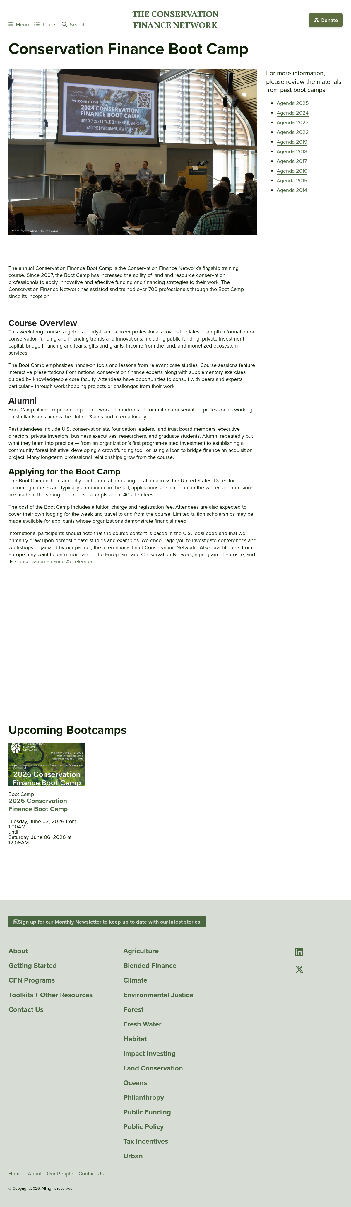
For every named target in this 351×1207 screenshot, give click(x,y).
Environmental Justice (158, 995)
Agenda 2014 (292, 190)
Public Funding (147, 1112)
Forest (133, 1009)
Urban (133, 1156)
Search (74, 24)
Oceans (135, 1082)
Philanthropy (143, 1097)
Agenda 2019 (292, 142)
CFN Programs (31, 980)
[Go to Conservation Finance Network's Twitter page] (299, 969)
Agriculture (141, 951)
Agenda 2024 (293, 113)
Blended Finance (150, 965)
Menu (18, 24)
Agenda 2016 (292, 171)
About (18, 951)
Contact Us (25, 1009)
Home (15, 1173)
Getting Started (32, 965)
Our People (60, 1173)
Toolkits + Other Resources (50, 995)
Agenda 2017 (292, 161)
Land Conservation (153, 1068)
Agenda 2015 (292, 180)
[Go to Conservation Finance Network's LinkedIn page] (299, 952)
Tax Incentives (145, 1141)
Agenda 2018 (292, 151)
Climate (135, 980)
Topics (45, 24)
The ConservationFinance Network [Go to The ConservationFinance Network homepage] (175, 20)
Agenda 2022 (293, 132)
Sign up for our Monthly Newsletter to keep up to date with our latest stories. (107, 922)
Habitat (135, 1038)
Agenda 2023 (293, 122)
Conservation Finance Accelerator (54, 561)
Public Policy (143, 1126)
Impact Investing (149, 1053)
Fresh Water (142, 1024)
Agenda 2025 (293, 103)
